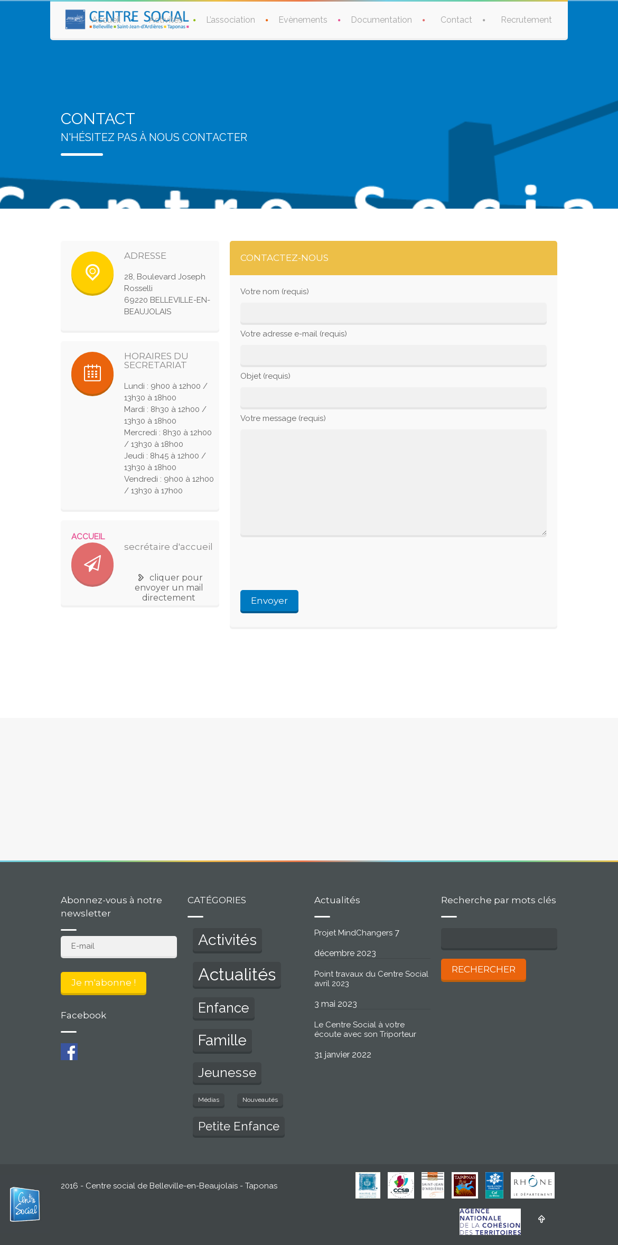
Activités (166, 20)
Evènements (302, 20)
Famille (222, 1040)
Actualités (237, 974)
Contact (456, 20)
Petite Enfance (238, 1126)
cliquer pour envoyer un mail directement (169, 588)
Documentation (381, 20)
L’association (230, 20)
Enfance (223, 1008)
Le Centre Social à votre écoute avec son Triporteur (365, 1029)
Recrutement (526, 20)
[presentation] (320, 564)
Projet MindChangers (353, 933)
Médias (208, 1099)
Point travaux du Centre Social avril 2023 (371, 978)
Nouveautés (260, 1099)
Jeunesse (227, 1072)
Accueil (106, 20)
